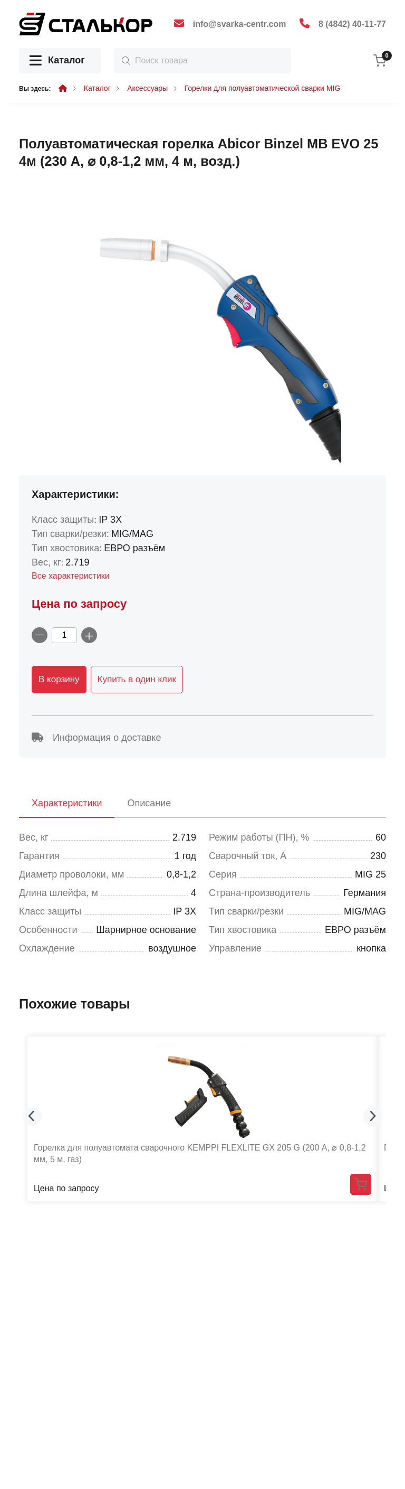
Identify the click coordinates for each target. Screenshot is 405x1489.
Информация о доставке (96, 737)
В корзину (59, 679)
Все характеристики (71, 575)
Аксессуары (147, 88)
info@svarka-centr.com (239, 24)
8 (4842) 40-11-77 (352, 24)
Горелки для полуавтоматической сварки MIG (263, 88)
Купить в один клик (137, 679)
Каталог (57, 61)
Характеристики (67, 803)
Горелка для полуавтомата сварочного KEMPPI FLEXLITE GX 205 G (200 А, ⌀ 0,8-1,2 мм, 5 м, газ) (200, 1153)
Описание (149, 803)
